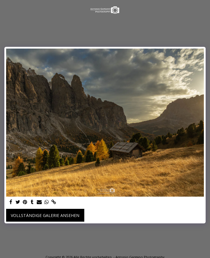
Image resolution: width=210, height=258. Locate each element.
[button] (6, 10)
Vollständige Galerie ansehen (45, 215)
